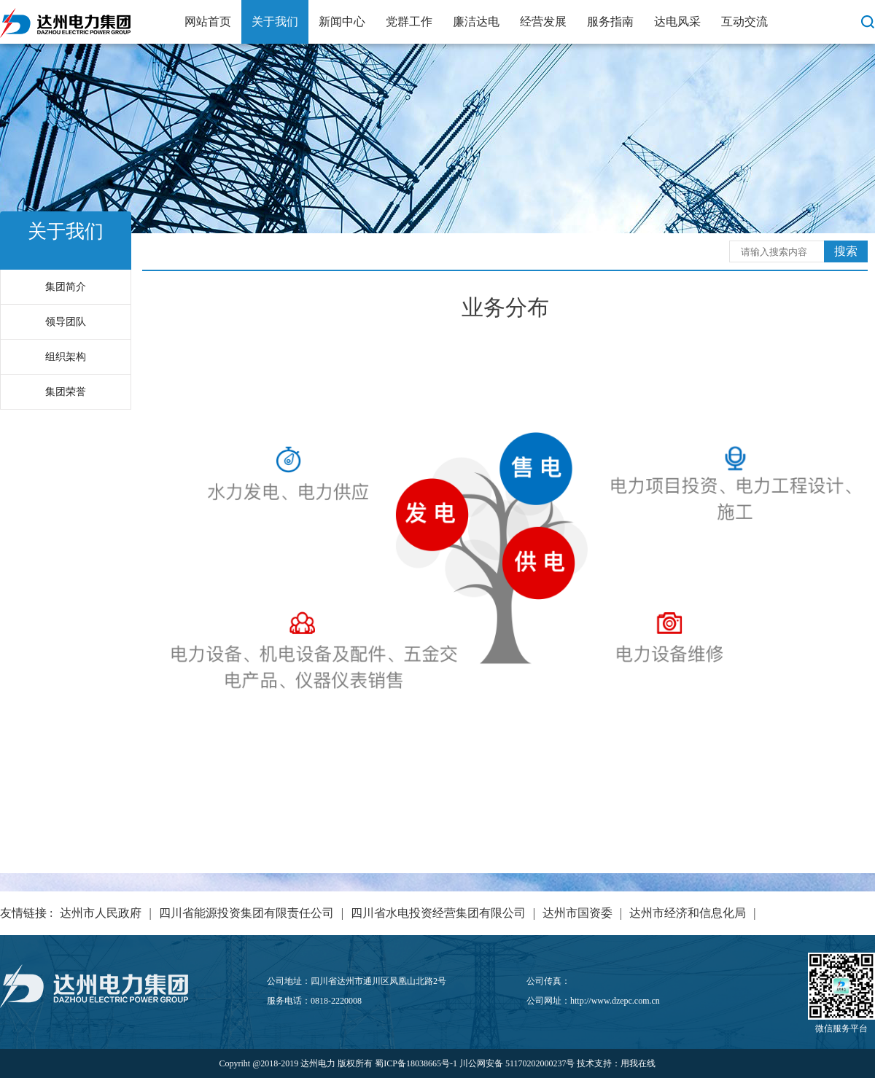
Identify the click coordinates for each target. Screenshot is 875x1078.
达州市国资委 (577, 913)
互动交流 (744, 21)
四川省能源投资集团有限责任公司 (246, 913)
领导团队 (65, 321)
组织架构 (65, 356)
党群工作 (409, 21)
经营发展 (543, 21)
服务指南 (610, 21)
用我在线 (638, 1063)
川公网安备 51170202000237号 (517, 1063)
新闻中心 (342, 21)
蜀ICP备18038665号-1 (416, 1063)
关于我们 (275, 21)
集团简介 (65, 286)
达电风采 (677, 21)
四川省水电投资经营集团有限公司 (438, 913)
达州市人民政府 (100, 913)
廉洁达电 (476, 21)
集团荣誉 (65, 391)
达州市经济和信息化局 (687, 913)
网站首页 (207, 21)
